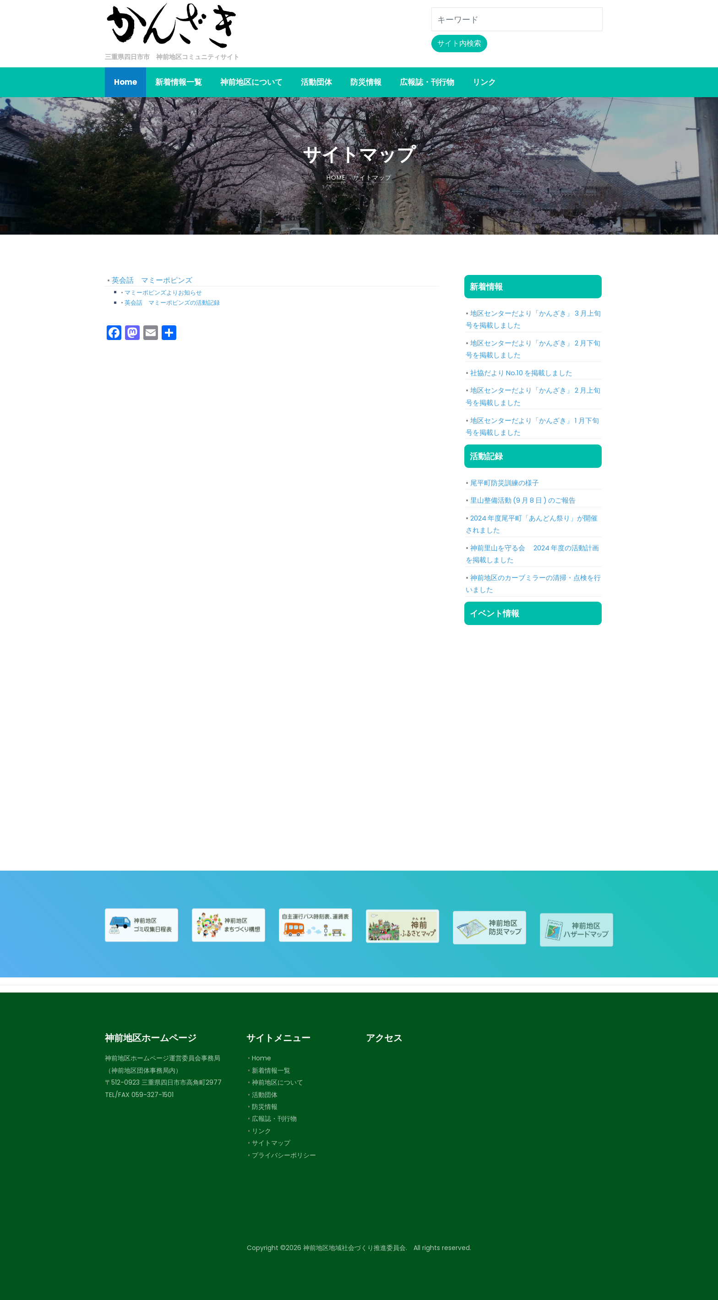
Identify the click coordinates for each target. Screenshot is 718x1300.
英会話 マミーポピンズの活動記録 (172, 302)
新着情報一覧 (271, 1070)
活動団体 (264, 1094)
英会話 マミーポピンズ (152, 280)
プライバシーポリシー (284, 1155)
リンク (261, 1130)
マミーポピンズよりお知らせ (163, 292)
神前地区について (277, 1082)
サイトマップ (271, 1142)
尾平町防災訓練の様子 (504, 483)
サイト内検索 (459, 43)
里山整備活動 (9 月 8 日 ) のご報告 (523, 500)
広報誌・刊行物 (274, 1118)
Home (261, 1058)
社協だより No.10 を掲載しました (521, 373)
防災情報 (264, 1106)
